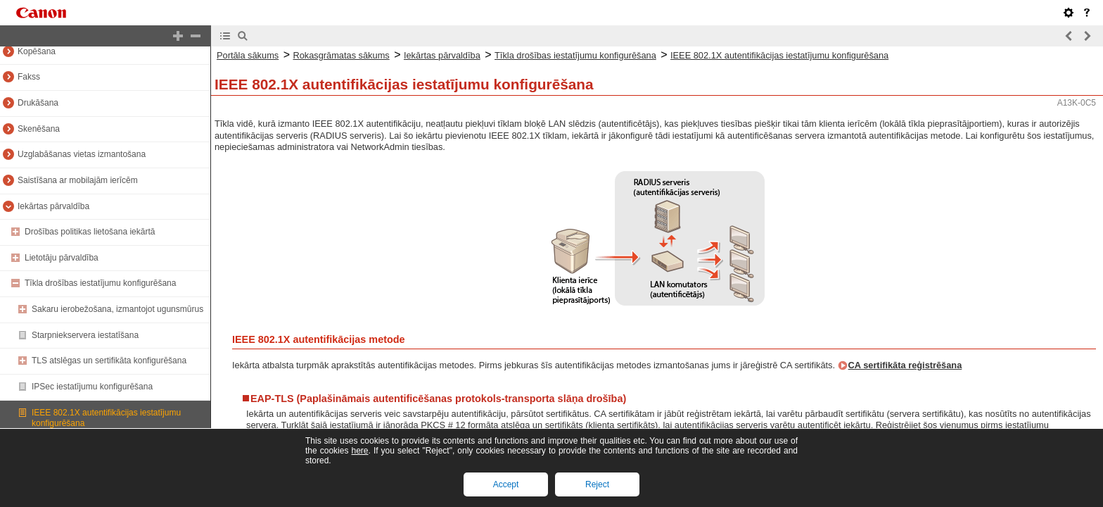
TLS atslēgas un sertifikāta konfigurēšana (109, 360)
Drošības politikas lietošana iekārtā (90, 232)
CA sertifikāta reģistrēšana (905, 365)
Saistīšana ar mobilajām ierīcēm (78, 180)
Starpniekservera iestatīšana (85, 335)
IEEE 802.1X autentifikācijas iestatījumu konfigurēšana (779, 55)
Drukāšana (38, 103)
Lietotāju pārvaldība (61, 258)
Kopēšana (37, 51)
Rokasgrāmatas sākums (341, 55)
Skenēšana (39, 129)
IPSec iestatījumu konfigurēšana (92, 387)
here (359, 451)
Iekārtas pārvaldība (53, 206)
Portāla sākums (248, 55)
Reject (597, 484)
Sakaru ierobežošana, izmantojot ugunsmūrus (117, 309)
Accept (506, 484)
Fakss (29, 77)
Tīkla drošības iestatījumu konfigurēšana (100, 283)
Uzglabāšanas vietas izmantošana (82, 154)
